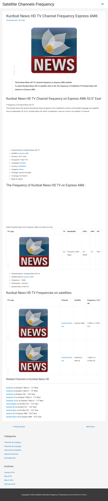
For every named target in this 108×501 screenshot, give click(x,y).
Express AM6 (23, 153)
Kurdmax (9, 391)
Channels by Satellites (12, 450)
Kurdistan (10, 388)
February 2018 (9, 484)
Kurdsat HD (10, 407)
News (21, 169)
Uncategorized (11, 20)
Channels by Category (12, 442)
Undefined (22, 166)
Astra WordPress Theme (77, 495)
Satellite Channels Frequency (28, 4)
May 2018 (8, 476)
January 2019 (9, 472)
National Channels (11, 454)
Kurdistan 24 (11, 397)
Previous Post (18, 427)
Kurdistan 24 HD (12, 401)
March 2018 (9, 480)
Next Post (91, 427)
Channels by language (12, 446)
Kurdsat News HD (13, 417)
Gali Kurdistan (11, 404)
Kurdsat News (11, 410)
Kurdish (23, 163)
